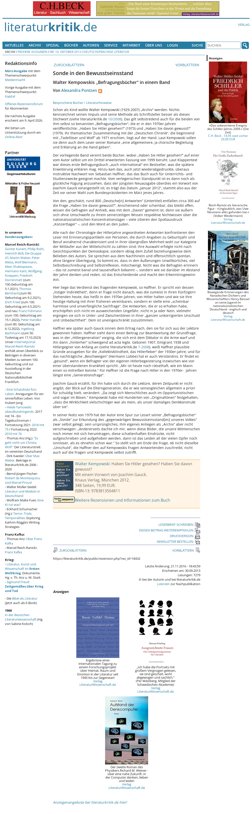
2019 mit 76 (13, 433)
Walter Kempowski (92, 463)
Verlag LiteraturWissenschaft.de (97, 683)
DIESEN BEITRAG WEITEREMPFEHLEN (169, 530)
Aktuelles (14, 45)
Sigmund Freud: (24, 586)
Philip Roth (36, 249)
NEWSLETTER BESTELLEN (178, 541)
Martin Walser (20, 257)
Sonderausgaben (18, 237)
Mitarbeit (131, 45)
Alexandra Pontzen (79, 90)
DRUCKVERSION (185, 536)
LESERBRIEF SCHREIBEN (179, 524)
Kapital (10, 96)
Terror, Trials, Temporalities (18, 515)
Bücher (71, 45)
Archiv (35, 45)
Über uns (153, 45)
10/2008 (114, 119)
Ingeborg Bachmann (19, 330)
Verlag (244, 24)
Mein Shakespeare (18, 266)
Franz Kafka (13, 552)
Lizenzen (163, 584)
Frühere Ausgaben (32, 52)
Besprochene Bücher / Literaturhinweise (82, 102)
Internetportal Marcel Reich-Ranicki (20, 344)
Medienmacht (15, 80)
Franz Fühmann (30, 311)
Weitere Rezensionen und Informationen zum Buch (122, 500)
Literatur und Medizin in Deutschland (22, 493)
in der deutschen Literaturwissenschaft (20, 617)
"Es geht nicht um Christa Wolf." (21, 442)
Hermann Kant (16, 271)
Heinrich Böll (14, 253)
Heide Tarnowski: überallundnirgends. (19, 409)
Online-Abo (13, 137)
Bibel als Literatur (24, 598)
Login (172, 45)
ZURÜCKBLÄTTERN (68, 65)
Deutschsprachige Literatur (106, 52)
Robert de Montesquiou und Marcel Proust (22, 480)
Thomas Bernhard (18, 291)
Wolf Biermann (25, 262)
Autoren (91, 45)
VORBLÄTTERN (187, 65)
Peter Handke (31, 320)
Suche (197, 45)
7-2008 (143, 347)
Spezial (52, 45)
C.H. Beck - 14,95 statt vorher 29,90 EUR (228, 137)
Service (111, 45)
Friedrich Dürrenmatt (18, 277)
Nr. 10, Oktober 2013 (65, 52)
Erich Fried (12, 302)
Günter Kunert (15, 249)
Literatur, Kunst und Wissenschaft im (22, 568)
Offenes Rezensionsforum (24, 104)
